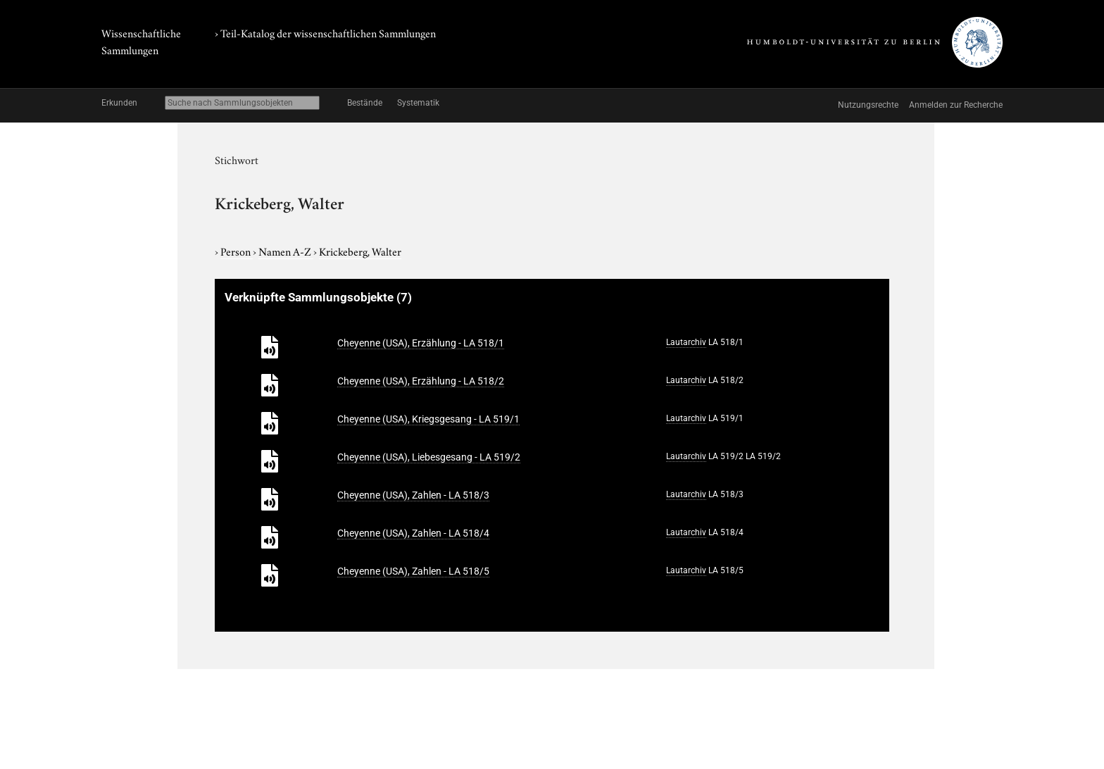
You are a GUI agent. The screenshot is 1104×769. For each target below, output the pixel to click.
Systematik (418, 103)
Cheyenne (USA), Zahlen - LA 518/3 (413, 495)
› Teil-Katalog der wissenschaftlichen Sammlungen (325, 32)
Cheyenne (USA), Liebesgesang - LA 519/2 (428, 457)
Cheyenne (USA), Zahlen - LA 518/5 (413, 571)
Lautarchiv (686, 342)
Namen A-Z (285, 250)
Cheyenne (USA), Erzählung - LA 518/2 (420, 381)
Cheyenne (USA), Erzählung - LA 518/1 (420, 343)
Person (236, 250)
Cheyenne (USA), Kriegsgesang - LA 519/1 (428, 419)
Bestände (364, 103)
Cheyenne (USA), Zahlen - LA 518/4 (413, 533)
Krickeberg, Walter (360, 250)
